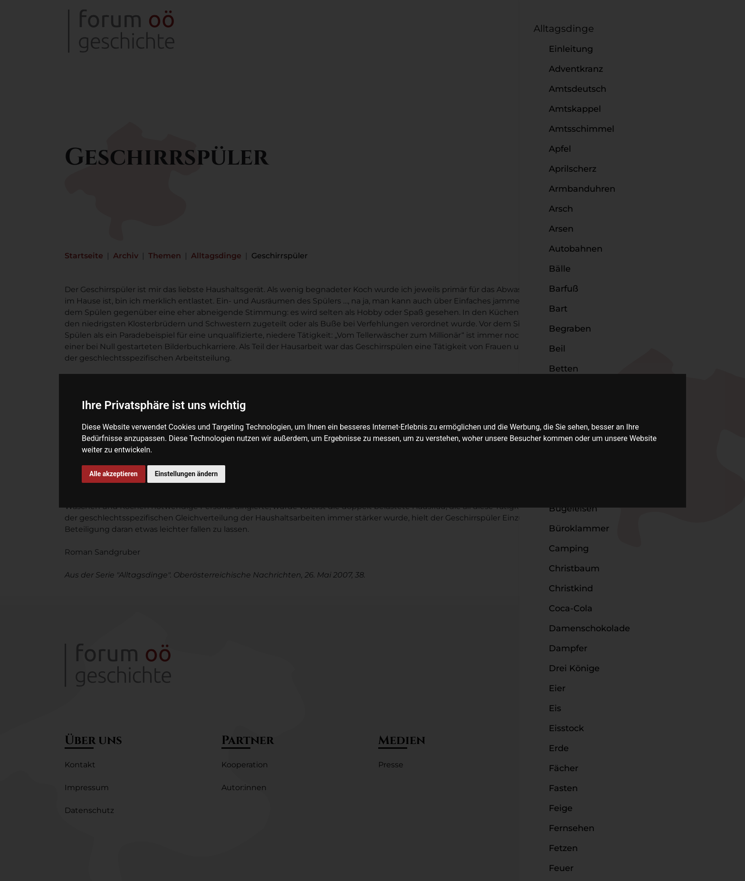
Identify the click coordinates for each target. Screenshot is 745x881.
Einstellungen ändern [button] (186, 474)
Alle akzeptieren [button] (113, 474)
